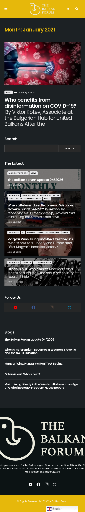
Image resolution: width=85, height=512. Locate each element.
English (54, 509)
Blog (9, 92)
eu (23, 232)
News (34, 173)
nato (47, 198)
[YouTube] (15, 307)
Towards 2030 (42, 262)
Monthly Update (18, 173)
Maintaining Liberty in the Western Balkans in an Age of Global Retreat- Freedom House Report (41, 386)
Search (10, 138)
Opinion (26, 262)
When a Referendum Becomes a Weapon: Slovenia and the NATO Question (40, 351)
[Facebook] (33, 307)
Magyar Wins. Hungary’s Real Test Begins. (33, 363)
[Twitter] (70, 307)
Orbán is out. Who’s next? (22, 374)
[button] (6, 9)
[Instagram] (51, 307)
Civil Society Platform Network (40, 195)
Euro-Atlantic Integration (25, 198)
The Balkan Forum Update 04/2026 (29, 339)
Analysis (14, 195)
